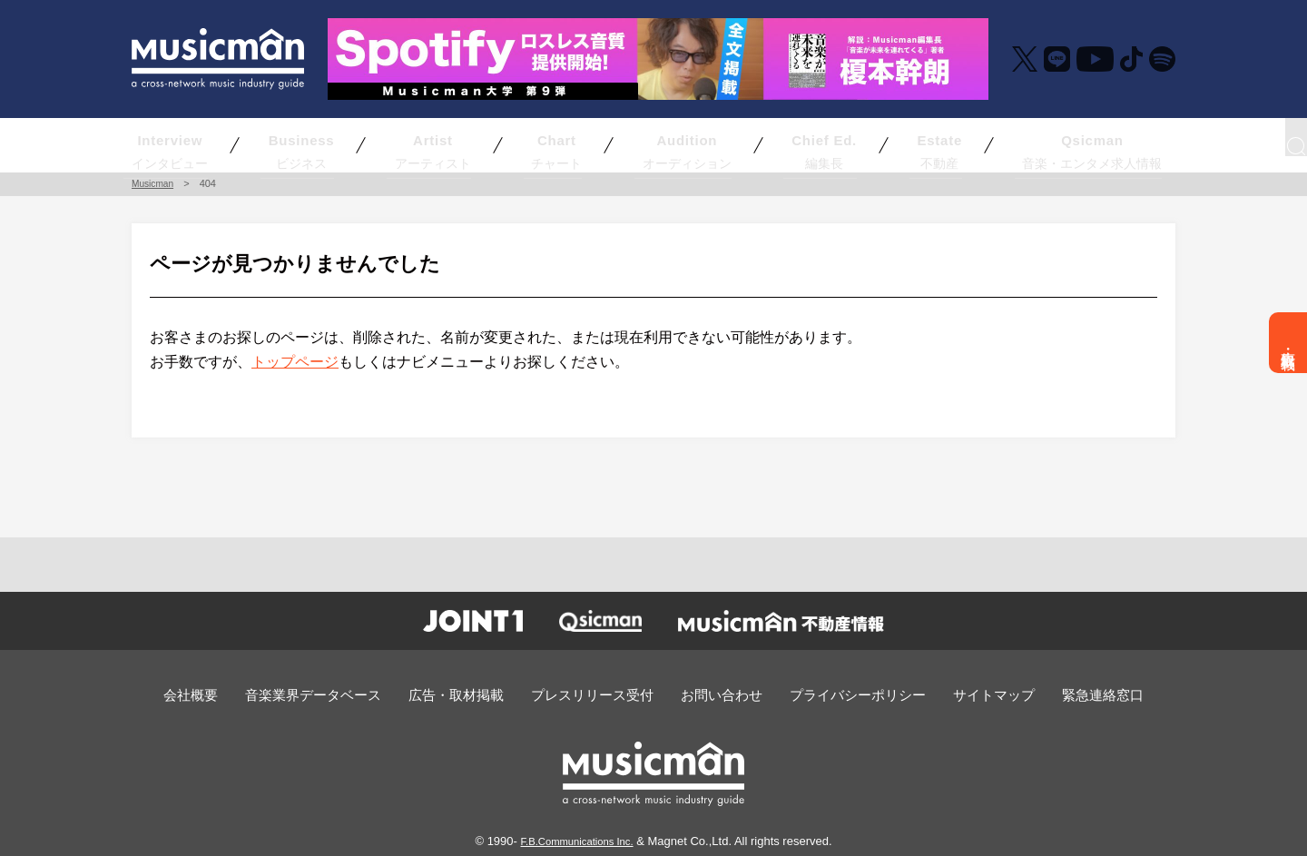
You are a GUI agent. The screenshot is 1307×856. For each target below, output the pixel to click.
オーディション (661, 144)
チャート (558, 144)
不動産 (886, 144)
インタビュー (229, 144)
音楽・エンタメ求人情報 (1010, 144)
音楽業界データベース (349, 694)
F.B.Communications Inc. (577, 838)
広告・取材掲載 (1288, 342)
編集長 (778, 144)
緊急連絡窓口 (1055, 694)
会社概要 (239, 694)
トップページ (295, 361)
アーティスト (459, 144)
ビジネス (347, 144)
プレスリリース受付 (598, 694)
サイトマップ (957, 694)
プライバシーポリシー (836, 694)
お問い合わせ (714, 694)
